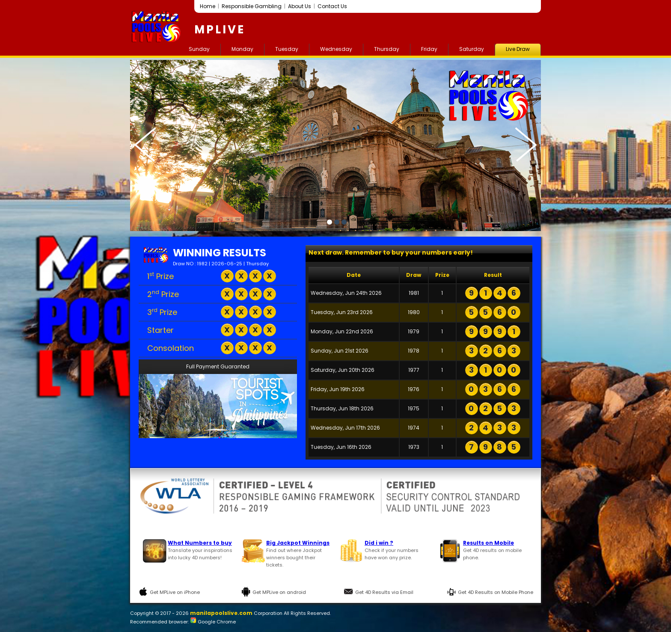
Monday (242, 49)
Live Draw (518, 49)
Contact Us (332, 6)
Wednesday (336, 49)
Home (207, 6)
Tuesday (286, 49)
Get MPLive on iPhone (175, 592)
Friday (429, 49)
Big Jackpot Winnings (298, 542)
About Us (299, 6)
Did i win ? (379, 542)
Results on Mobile (488, 542)
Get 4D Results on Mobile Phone (495, 592)
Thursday (386, 49)
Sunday (199, 49)
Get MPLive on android (279, 592)
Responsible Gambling (252, 6)
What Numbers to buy (200, 542)
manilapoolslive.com (221, 613)
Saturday (471, 49)
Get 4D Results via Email (384, 592)
